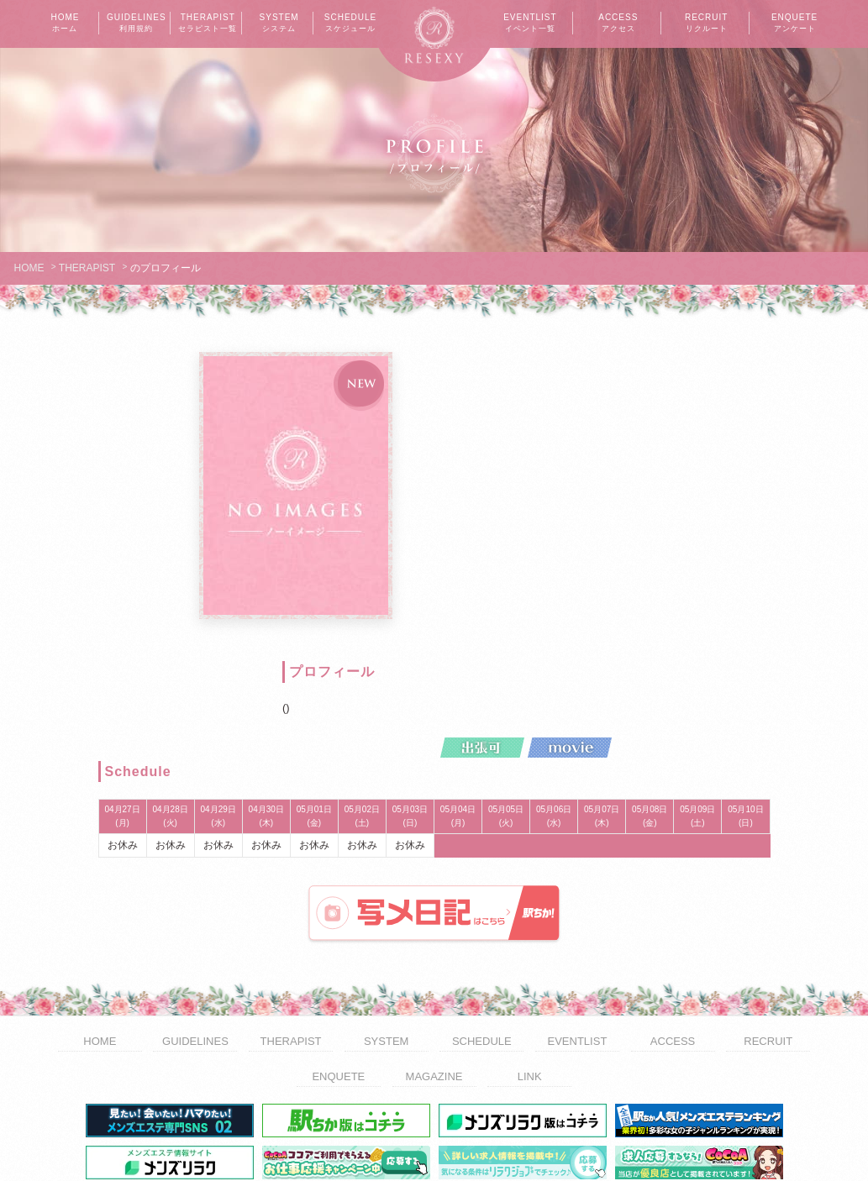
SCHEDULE (350, 23)
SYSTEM (279, 23)
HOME (64, 23)
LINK (530, 977)
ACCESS (618, 23)
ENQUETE (795, 23)
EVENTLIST (530, 23)
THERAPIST (207, 23)
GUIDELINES (136, 23)
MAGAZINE (434, 977)
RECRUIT (707, 23)
